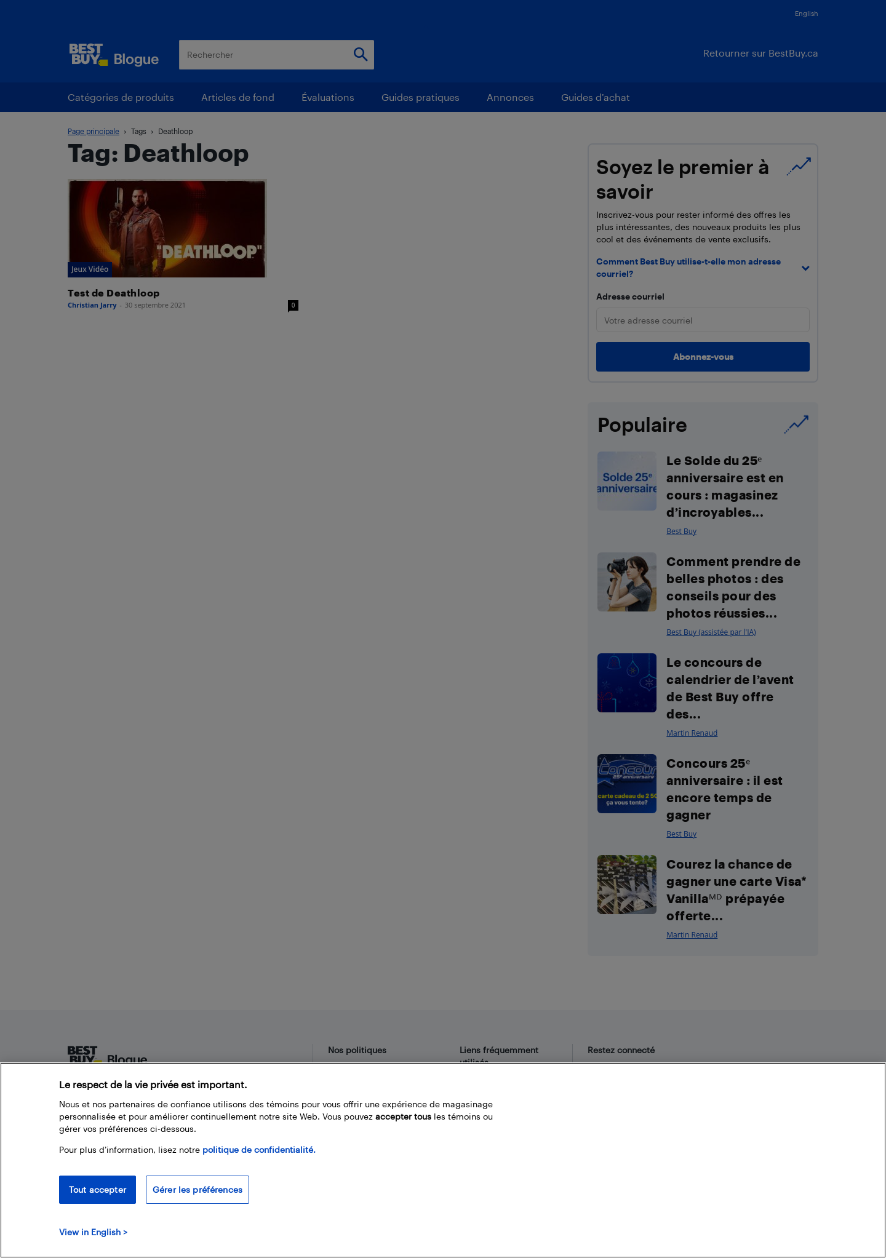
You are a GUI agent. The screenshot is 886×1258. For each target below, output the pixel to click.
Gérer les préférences (197, 1189)
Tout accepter (97, 1189)
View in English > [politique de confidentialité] (93, 1232)
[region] (443, 1160)
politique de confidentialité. (259, 1149)
